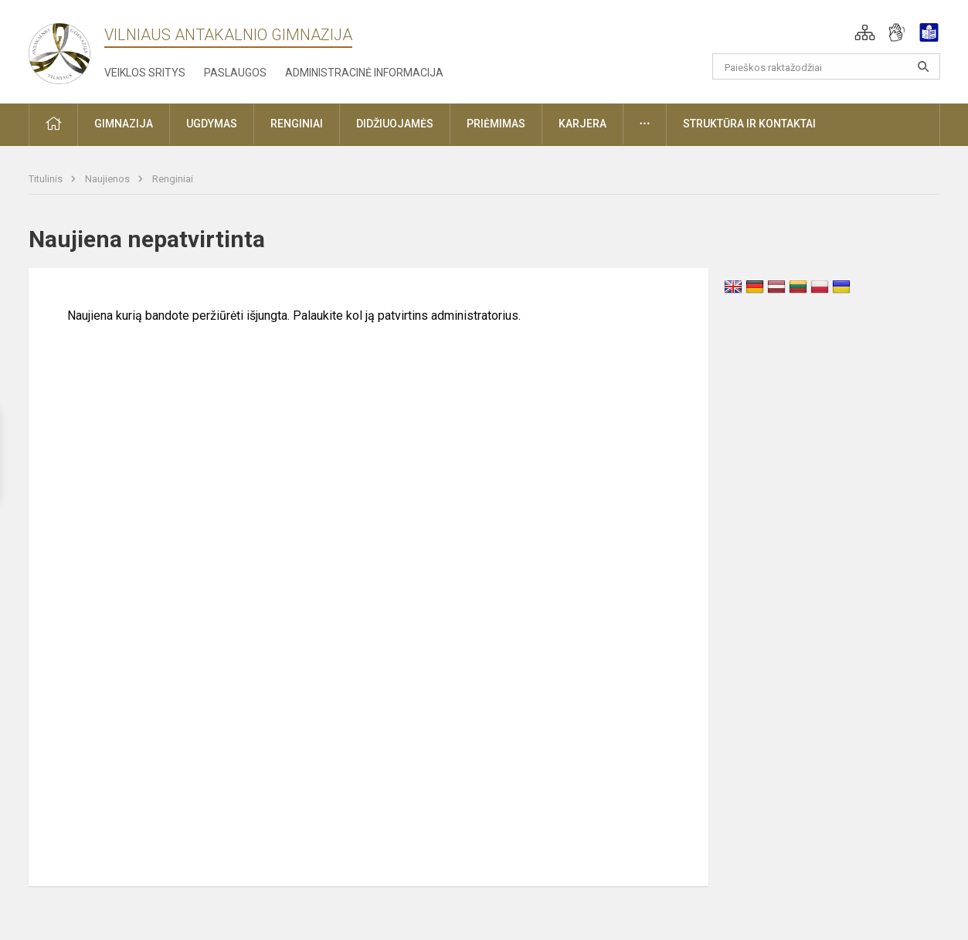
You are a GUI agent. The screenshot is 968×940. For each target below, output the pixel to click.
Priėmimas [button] (496, 123)
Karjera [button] (582, 123)
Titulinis (47, 179)
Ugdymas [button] (211, 123)
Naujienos (108, 179)
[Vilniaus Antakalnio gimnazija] (59, 49)
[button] (864, 32)
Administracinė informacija (364, 72)
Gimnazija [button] (123, 123)
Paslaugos (235, 72)
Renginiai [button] (296, 123)
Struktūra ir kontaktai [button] (749, 123)
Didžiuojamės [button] (394, 123)
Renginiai (172, 179)
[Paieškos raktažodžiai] (826, 66)
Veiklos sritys (144, 72)
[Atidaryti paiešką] (923, 66)
